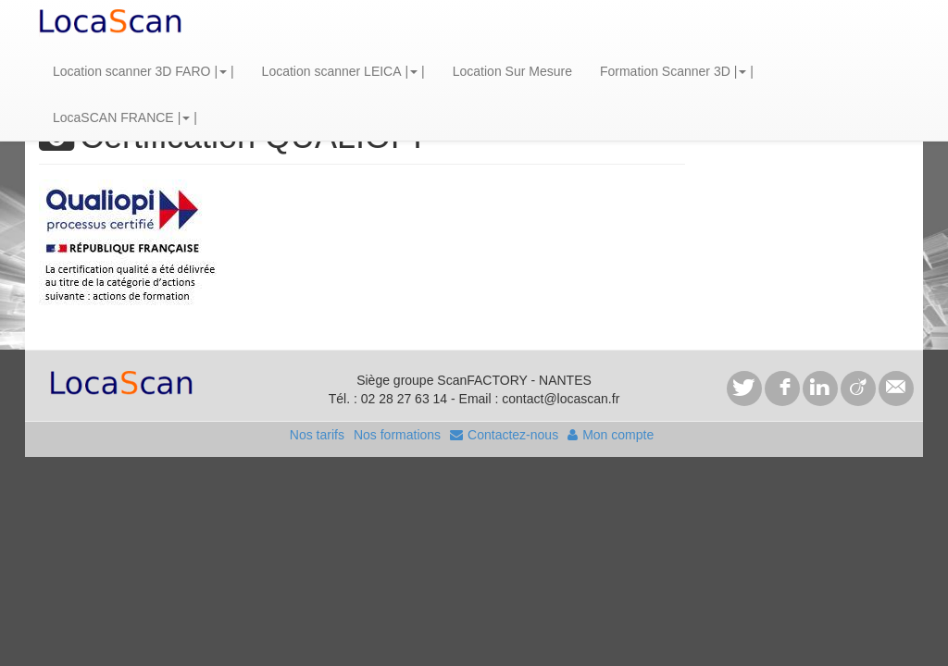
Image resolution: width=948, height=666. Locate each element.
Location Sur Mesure (512, 71)
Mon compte (611, 434)
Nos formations (397, 434)
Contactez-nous (504, 434)
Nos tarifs (317, 434)
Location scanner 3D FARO (131, 71)
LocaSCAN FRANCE (113, 117)
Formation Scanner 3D (665, 71)
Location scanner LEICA (332, 71)
